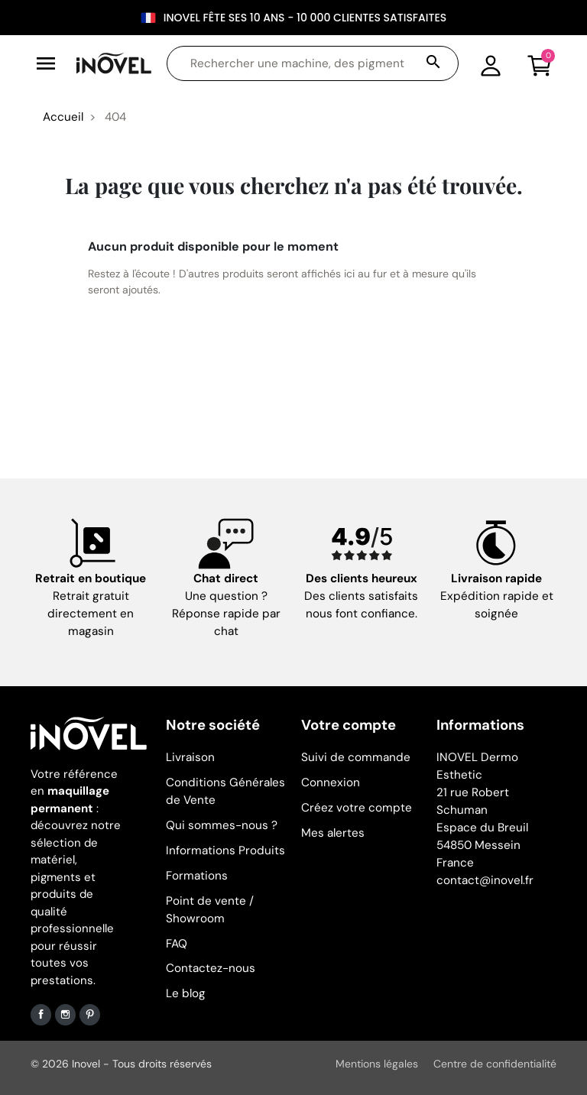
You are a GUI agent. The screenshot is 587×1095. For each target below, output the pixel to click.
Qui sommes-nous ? (221, 825)
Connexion (330, 782)
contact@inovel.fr (484, 880)
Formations (197, 875)
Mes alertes (333, 833)
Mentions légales (377, 1064)
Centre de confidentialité (494, 1064)
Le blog (186, 993)
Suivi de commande (355, 757)
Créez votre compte (356, 807)
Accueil (63, 117)
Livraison (190, 757)
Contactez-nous (210, 968)
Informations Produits (225, 850)
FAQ (176, 943)
